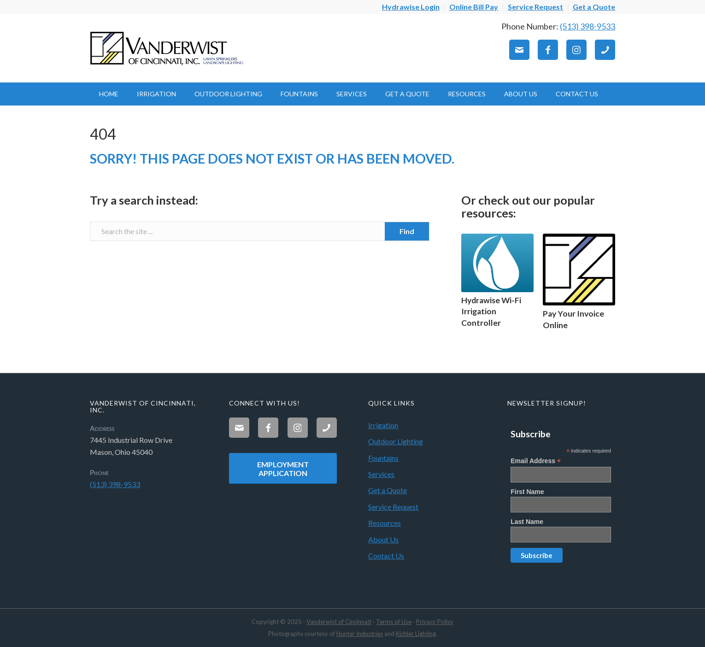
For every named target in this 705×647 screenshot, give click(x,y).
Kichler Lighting (416, 633)
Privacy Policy (434, 621)
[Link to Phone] (605, 50)
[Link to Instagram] (576, 50)
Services (381, 474)
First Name (527, 491)
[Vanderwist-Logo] (168, 47)
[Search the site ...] (259, 231)
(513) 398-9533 (587, 26)
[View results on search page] (407, 231)
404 (103, 134)
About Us (383, 539)
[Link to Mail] (519, 50)
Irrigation (383, 425)
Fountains (383, 457)
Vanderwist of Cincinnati (338, 621)
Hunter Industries (359, 633)
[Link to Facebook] (548, 50)
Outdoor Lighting (395, 441)
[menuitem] (411, 7)
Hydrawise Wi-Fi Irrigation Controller (491, 311)
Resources (384, 522)
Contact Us (386, 555)
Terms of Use (393, 621)
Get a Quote (387, 490)
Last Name (527, 521)
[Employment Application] (283, 468)
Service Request (393, 506)
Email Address (536, 461)
